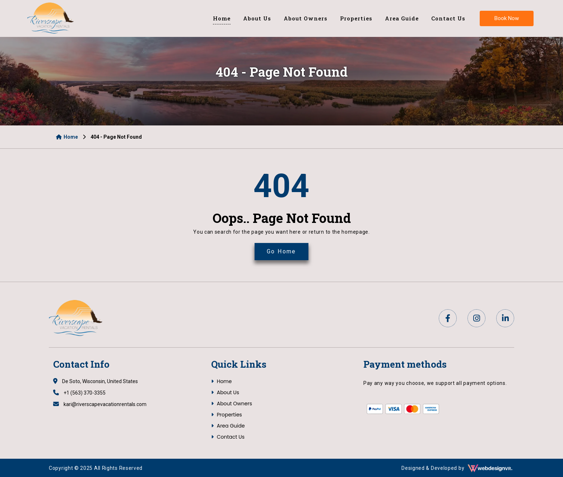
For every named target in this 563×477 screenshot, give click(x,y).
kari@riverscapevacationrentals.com (99, 404)
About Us (257, 18)
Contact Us (448, 18)
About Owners (305, 18)
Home (222, 18)
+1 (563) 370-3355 (79, 393)
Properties (356, 18)
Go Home (281, 251)
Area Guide (402, 18)
